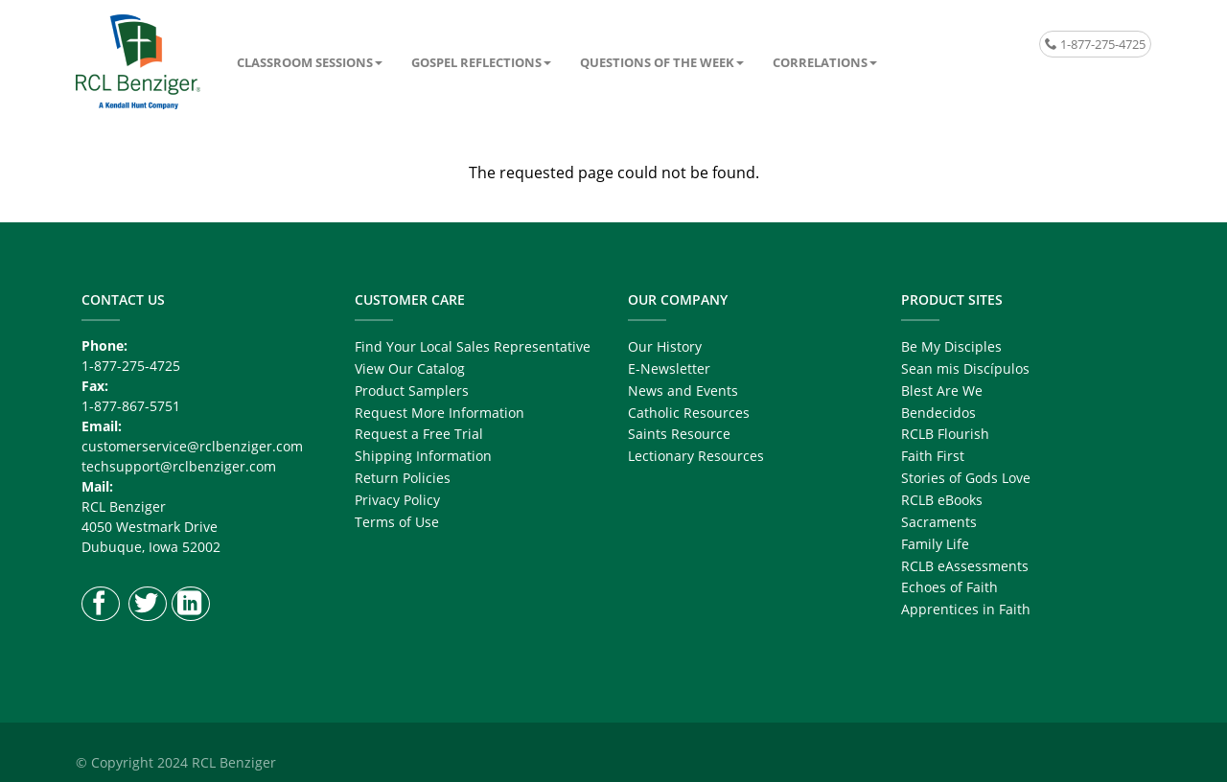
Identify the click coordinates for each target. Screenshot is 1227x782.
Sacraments (939, 522)
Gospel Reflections (476, 62)
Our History (665, 346)
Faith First (932, 456)
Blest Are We (942, 390)
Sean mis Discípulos (965, 368)
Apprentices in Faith (965, 609)
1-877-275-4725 (1095, 44)
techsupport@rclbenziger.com (178, 466)
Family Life (935, 544)
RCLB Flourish (945, 434)
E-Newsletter (669, 368)
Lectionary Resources (696, 456)
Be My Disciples (951, 346)
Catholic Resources (689, 412)
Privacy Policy (397, 500)
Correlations (820, 62)
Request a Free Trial (419, 434)
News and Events (683, 390)
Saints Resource (679, 434)
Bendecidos (938, 412)
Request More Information (439, 412)
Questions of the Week (657, 62)
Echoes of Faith (949, 587)
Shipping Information (423, 456)
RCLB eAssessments (965, 566)
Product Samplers (412, 390)
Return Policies (403, 478)
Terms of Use (397, 522)
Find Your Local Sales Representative (472, 346)
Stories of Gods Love (965, 478)
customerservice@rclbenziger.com (192, 446)
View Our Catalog (410, 368)
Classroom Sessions (305, 62)
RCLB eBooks (942, 500)
